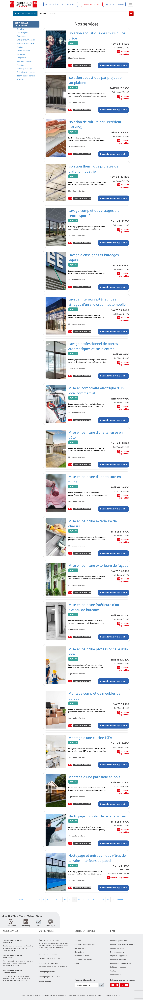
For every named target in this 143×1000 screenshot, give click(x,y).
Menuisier (21, 54)
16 (93, 899)
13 (79, 899)
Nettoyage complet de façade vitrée (97, 816)
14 (84, 899)
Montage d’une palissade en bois (94, 776)
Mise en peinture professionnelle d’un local (98, 651)
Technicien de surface (26, 75)
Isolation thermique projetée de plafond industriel (93, 169)
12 (74, 899)
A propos (78, 940)
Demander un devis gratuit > (113, 65)
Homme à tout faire (25, 43)
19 (108, 899)
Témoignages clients (47, 971)
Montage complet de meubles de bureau (94, 696)
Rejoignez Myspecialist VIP (85, 944)
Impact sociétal (45, 982)
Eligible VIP (73, 43)
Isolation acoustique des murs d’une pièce (96, 36)
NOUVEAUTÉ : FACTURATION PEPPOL (60, 4)
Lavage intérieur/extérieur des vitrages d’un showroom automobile (97, 302)
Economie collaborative (48, 955)
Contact (113, 971)
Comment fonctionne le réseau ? (122, 944)
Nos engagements (117, 952)
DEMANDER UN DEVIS (92, 4)
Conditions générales (118, 959)
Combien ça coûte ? (117, 948)
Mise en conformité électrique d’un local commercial (96, 390)
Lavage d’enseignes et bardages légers (93, 257)
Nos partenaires (80, 948)
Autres (20, 79)
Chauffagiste (22, 32)
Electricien (21, 36)
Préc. (21, 899)
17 (98, 899)
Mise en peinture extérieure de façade (98, 565)
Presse (77, 963)
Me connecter (115, 974)
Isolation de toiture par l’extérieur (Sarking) (94, 124)
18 (103, 899)
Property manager (24, 68)
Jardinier (20, 47)
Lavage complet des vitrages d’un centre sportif (94, 213)
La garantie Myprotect (118, 956)
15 (88, 899)
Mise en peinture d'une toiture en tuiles (94, 479)
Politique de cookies (118, 967)
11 (69, 899)
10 (65, 899)
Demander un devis (82, 956)
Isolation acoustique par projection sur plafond (96, 80)
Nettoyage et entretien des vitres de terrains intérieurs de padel (97, 858)
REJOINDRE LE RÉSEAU (114, 4)
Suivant (120, 899)
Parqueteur (21, 57)
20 (113, 899)
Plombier (20, 65)
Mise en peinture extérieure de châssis (92, 523)
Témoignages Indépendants (50, 977)
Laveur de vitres (23, 50)
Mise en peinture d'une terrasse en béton (95, 435)
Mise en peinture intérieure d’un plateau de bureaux (93, 607)
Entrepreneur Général (26, 39)
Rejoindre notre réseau (83, 959)
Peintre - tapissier (24, 61)
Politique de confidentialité (120, 963)
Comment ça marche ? (118, 940)
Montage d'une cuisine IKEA (90, 737)
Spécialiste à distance (26, 72)
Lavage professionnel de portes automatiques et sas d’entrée (93, 346)
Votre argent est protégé (49, 940)
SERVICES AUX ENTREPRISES (22, 24)
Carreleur (20, 29)
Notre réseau (79, 952)
